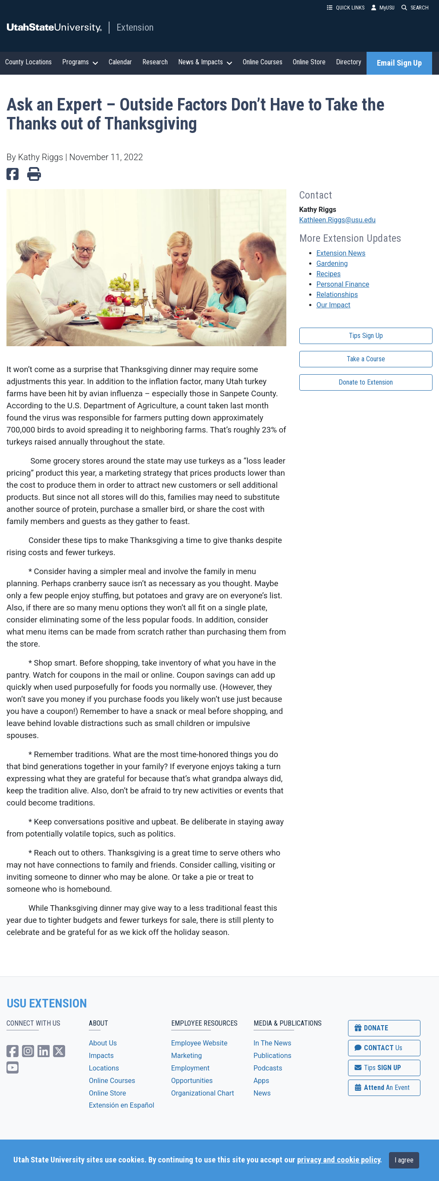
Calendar (120, 62)
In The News (273, 1043)
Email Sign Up (399, 63)
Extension (135, 27)
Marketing (186, 1056)
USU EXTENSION (47, 1004)
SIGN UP (377, 1068)
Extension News (341, 253)
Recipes (329, 274)
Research (155, 62)
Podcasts (268, 1068)
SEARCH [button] (415, 7)
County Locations (28, 62)
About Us (103, 1043)
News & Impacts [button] (205, 62)
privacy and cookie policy (338, 1160)
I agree (404, 1160)
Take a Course (366, 359)
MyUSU (383, 7)
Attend (382, 1087)
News (262, 1093)
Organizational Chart (202, 1093)
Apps (262, 1081)
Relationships (337, 295)
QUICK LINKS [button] (345, 7)
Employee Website (199, 1043)
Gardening (332, 263)
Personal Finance (343, 284)
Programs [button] (80, 62)
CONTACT (378, 1048)
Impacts (101, 1056)
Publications (273, 1056)
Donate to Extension (366, 382)
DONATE (371, 1028)
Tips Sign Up (366, 336)
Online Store (309, 62)
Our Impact (334, 305)
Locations (104, 1068)
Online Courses (262, 62)
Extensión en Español (121, 1105)
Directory (348, 62)
